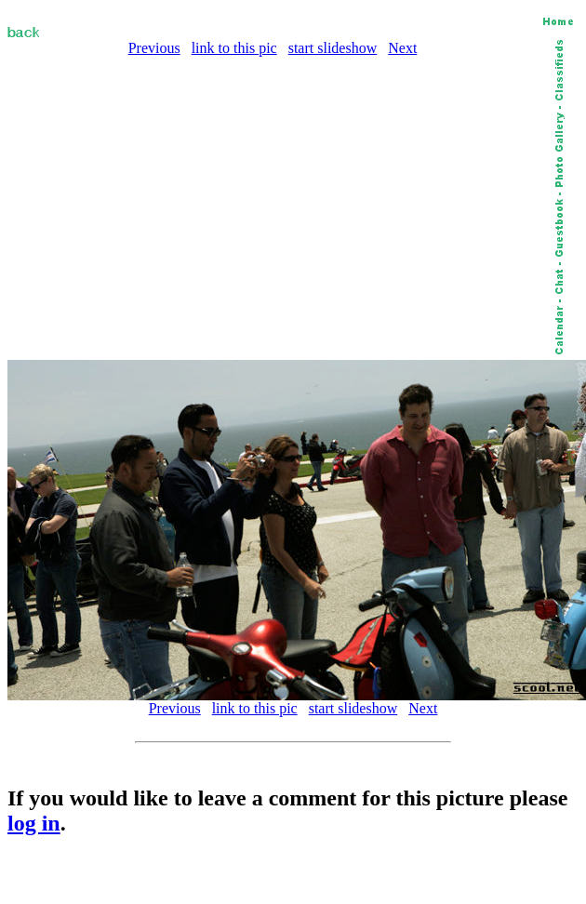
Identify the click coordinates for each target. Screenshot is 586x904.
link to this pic (234, 48)
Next (402, 48)
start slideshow (333, 48)
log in (33, 823)
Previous (154, 48)
